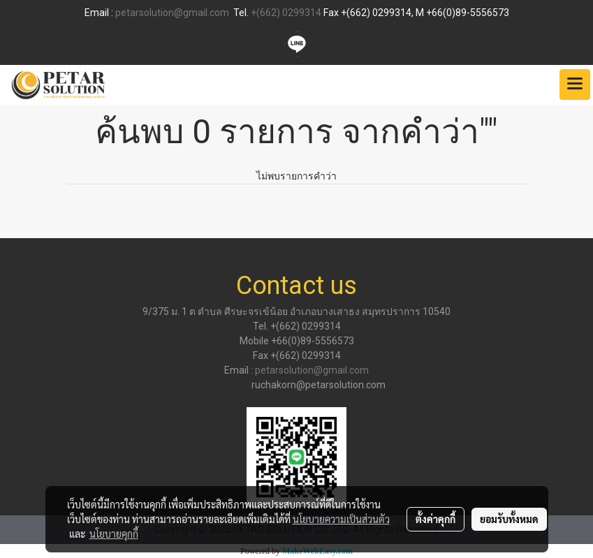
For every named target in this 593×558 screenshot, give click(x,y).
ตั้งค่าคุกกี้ (435, 519)
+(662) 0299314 (286, 12)
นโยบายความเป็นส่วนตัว (341, 519)
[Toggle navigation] (574, 84)
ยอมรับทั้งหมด (509, 519)
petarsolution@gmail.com (172, 12)
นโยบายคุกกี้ (113, 533)
